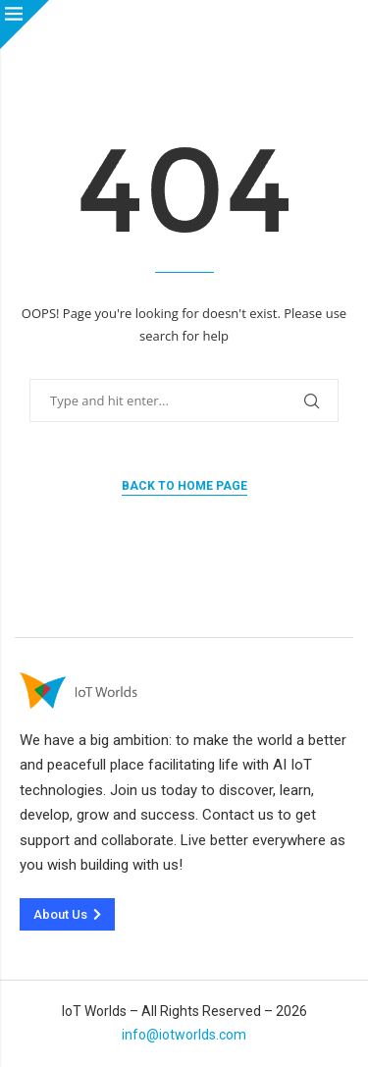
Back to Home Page (184, 486)
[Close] (24, 24)
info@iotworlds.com (184, 1034)
